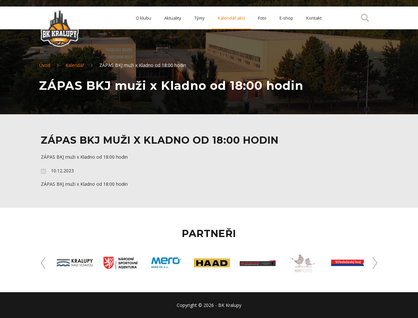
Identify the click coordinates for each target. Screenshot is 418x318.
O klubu (143, 18)
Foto (262, 18)
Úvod (44, 65)
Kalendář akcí (231, 18)
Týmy (199, 18)
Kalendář (74, 65)
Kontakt (314, 18)
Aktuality (172, 18)
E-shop (286, 18)
